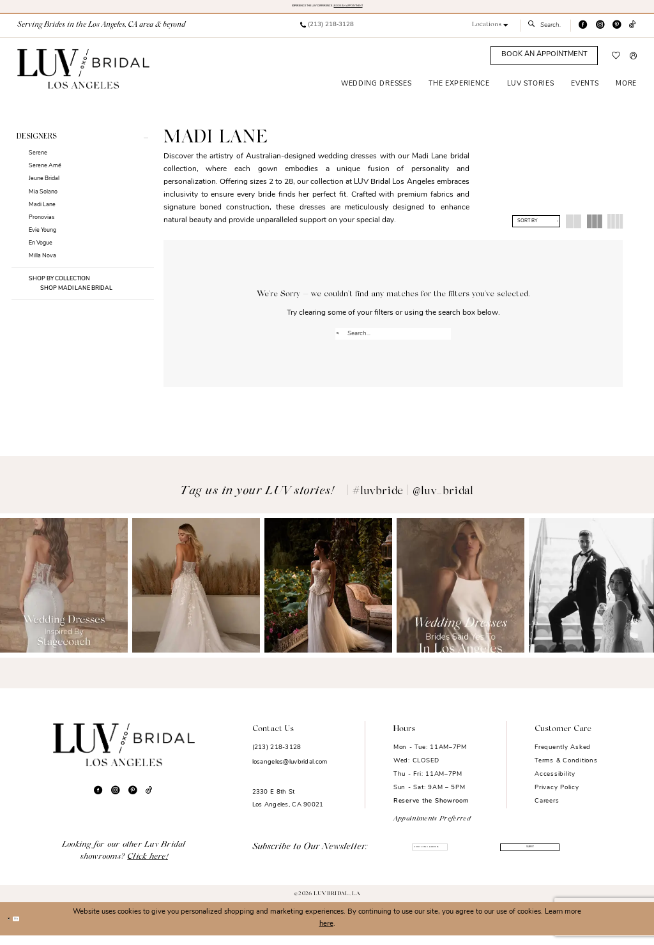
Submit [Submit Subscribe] (526, 858)
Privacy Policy (557, 797)
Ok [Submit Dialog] (34, 928)
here (326, 933)
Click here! (147, 867)
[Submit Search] (534, 32)
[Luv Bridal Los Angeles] (83, 75)
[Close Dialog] (14, 928)
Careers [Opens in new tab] (547, 810)
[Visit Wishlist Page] (616, 63)
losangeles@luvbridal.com (290, 772)
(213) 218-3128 (276, 757)
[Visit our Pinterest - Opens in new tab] (616, 32)
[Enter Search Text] (545, 32)
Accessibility (555, 784)
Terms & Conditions (566, 770)
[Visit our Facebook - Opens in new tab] (583, 32)
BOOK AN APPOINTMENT (393, 9)
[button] (490, 32)
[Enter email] (429, 858)
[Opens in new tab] (64, 595)
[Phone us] (326, 32)
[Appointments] (544, 62)
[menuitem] (326, 32)
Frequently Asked (563, 757)
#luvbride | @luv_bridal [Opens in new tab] (413, 501)
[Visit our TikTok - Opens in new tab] (632, 32)
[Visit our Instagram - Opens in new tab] (600, 32)
